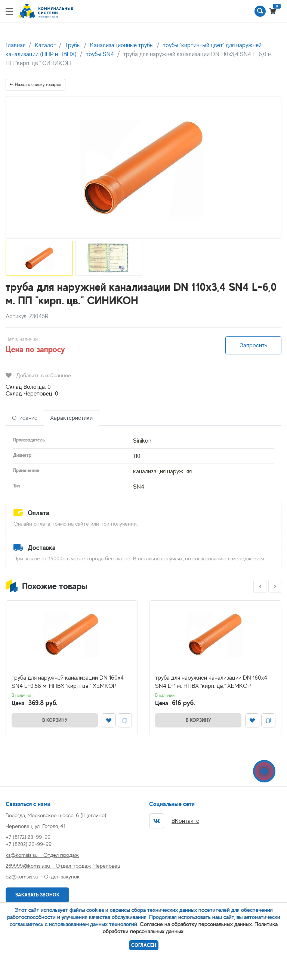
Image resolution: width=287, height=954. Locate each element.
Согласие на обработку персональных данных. (196, 924)
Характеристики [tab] (71, 418)
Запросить (253, 345)
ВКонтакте (174, 820)
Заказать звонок (37, 895)
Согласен (143, 945)
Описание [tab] (24, 418)
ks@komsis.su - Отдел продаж (42, 855)
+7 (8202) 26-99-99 (29, 844)
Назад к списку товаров (35, 84)
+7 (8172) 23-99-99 (28, 837)
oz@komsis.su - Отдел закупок (43, 876)
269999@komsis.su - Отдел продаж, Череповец (63, 865)
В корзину (55, 720)
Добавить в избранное (38, 375)
